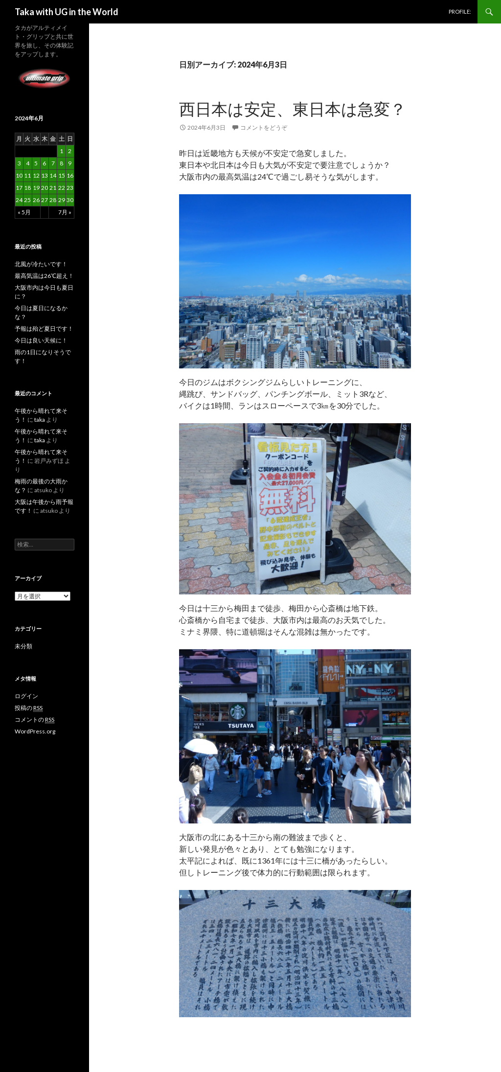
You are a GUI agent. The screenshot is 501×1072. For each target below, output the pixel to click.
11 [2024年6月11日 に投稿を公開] (27, 175)
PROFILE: (460, 11)
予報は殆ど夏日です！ (44, 328)
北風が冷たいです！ (41, 264)
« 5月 (24, 212)
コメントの (34, 720)
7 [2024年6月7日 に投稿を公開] (53, 163)
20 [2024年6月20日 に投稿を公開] (44, 187)
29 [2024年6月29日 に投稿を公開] (61, 200)
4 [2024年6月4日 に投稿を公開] (27, 163)
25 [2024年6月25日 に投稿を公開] (27, 200)
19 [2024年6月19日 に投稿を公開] (36, 187)
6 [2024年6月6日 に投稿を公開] (44, 163)
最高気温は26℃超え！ (44, 275)
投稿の (29, 708)
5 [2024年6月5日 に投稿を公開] (36, 163)
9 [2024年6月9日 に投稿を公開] (69, 163)
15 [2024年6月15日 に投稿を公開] (61, 175)
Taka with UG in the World (66, 11)
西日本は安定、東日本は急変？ (292, 108)
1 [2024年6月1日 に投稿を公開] (61, 151)
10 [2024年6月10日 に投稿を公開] (19, 175)
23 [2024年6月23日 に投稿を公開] (70, 187)
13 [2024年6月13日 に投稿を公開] (44, 175)
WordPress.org (35, 731)
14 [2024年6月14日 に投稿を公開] (52, 175)
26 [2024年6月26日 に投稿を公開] (36, 200)
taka (39, 419)
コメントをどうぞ (263, 127)
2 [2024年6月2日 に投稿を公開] (69, 151)
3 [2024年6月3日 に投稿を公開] (19, 163)
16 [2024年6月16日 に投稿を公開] (70, 175)
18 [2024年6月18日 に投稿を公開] (27, 187)
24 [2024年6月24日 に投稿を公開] (19, 200)
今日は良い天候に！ (41, 340)
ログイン (26, 696)
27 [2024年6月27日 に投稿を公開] (44, 200)
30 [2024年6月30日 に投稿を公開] (70, 200)
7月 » (64, 212)
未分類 (23, 646)
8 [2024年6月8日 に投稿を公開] (61, 163)
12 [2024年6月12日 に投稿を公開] (36, 175)
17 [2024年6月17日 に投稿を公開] (19, 187)
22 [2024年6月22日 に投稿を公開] (61, 187)
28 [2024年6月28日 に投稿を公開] (52, 200)
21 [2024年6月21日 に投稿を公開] (52, 187)
